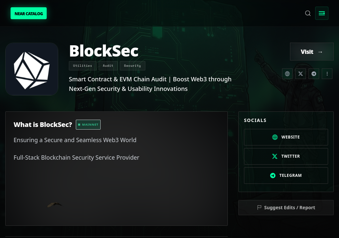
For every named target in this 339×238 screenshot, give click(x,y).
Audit (108, 65)
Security (132, 65)
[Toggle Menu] (321, 13)
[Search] (308, 13)
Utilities (82, 65)
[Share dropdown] (327, 73)
